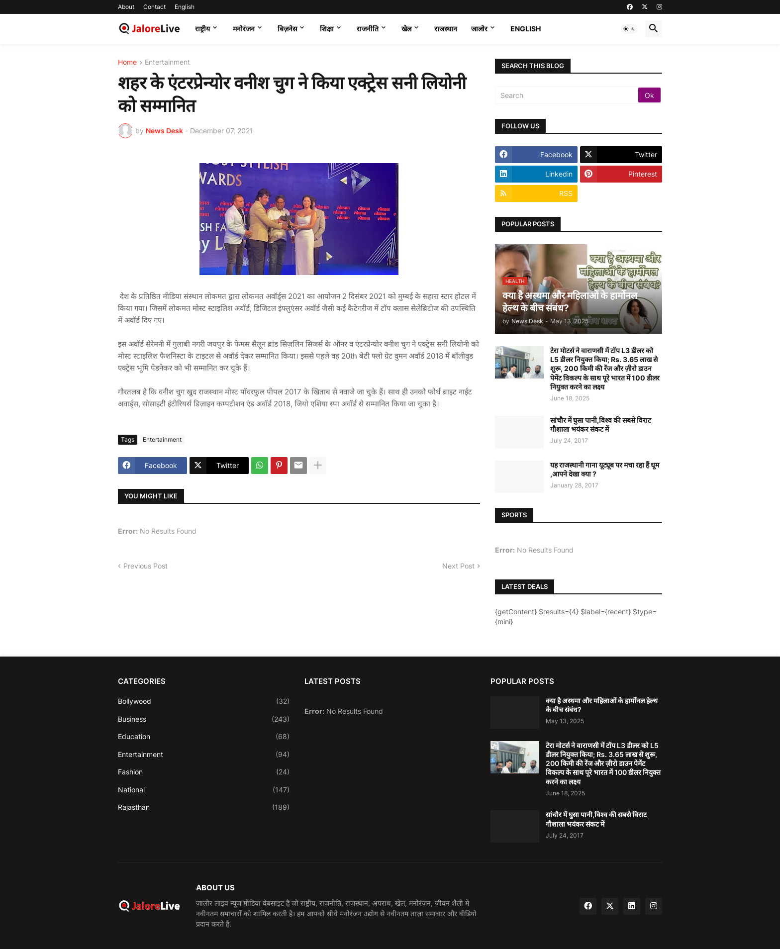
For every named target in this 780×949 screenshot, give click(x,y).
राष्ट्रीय (202, 28)
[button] (629, 29)
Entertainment (167, 62)
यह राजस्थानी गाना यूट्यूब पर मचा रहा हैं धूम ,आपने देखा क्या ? (604, 469)
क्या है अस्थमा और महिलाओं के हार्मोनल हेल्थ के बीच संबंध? (602, 705)
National (204, 790)
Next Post (458, 566)
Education (204, 737)
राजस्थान (445, 28)
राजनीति (368, 28)
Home (127, 62)
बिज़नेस (287, 28)
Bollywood (204, 701)
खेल (406, 28)
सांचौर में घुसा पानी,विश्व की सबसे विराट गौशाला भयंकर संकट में (600, 424)
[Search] (567, 95)
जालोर (479, 28)
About (126, 6)
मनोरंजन (244, 28)
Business (204, 719)
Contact (154, 6)
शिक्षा (327, 28)
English (185, 6)
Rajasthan (204, 807)
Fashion (204, 772)
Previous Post (145, 566)
